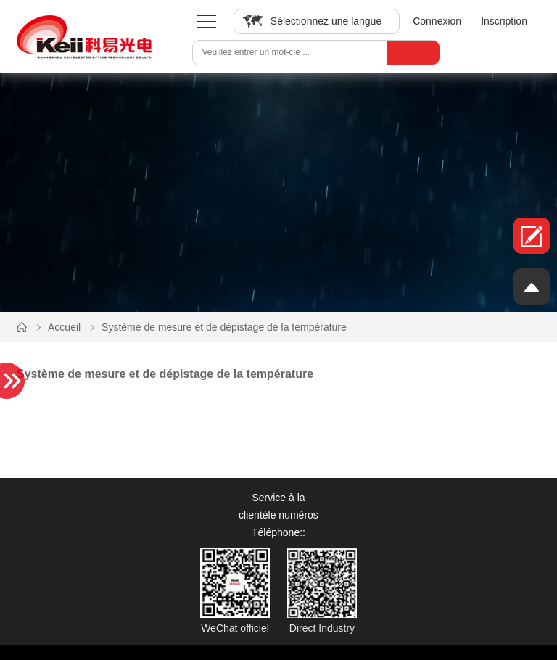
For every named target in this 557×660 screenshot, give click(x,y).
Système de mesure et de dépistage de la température (224, 327)
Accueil (64, 327)
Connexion (437, 21)
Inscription (504, 21)
